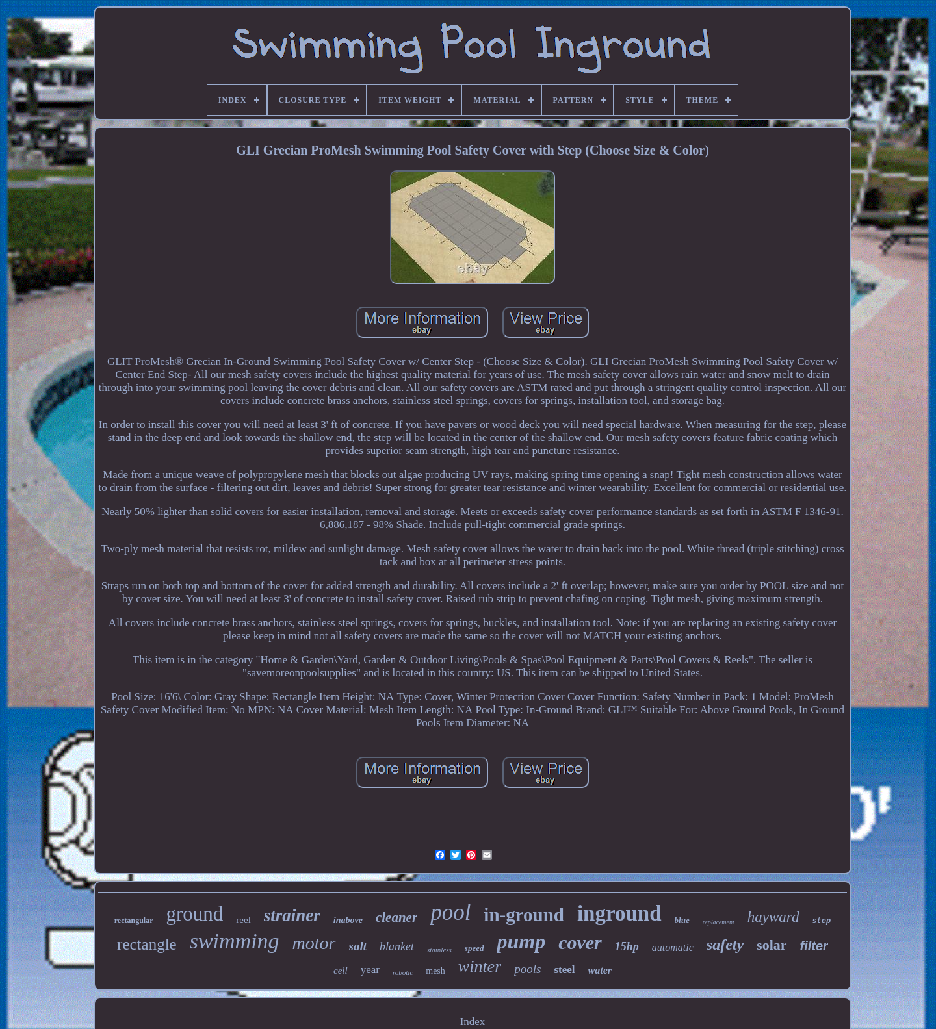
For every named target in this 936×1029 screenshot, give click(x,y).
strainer (292, 915)
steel (564, 969)
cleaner (396, 917)
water (600, 970)
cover (580, 942)
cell (340, 970)
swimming (235, 941)
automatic (673, 947)
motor (314, 943)
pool (450, 912)
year (370, 969)
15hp (627, 946)
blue (682, 920)
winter (479, 966)
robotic (403, 972)
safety (725, 944)
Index (473, 1021)
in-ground (524, 914)
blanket (397, 946)
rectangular (133, 920)
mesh (435, 971)
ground (195, 913)
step (821, 921)
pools (527, 969)
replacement (718, 922)
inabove (348, 920)
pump (521, 941)
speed (474, 948)
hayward (774, 917)
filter (814, 946)
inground (619, 913)
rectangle (147, 944)
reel (243, 920)
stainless (439, 950)
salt (358, 946)
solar (771, 945)
